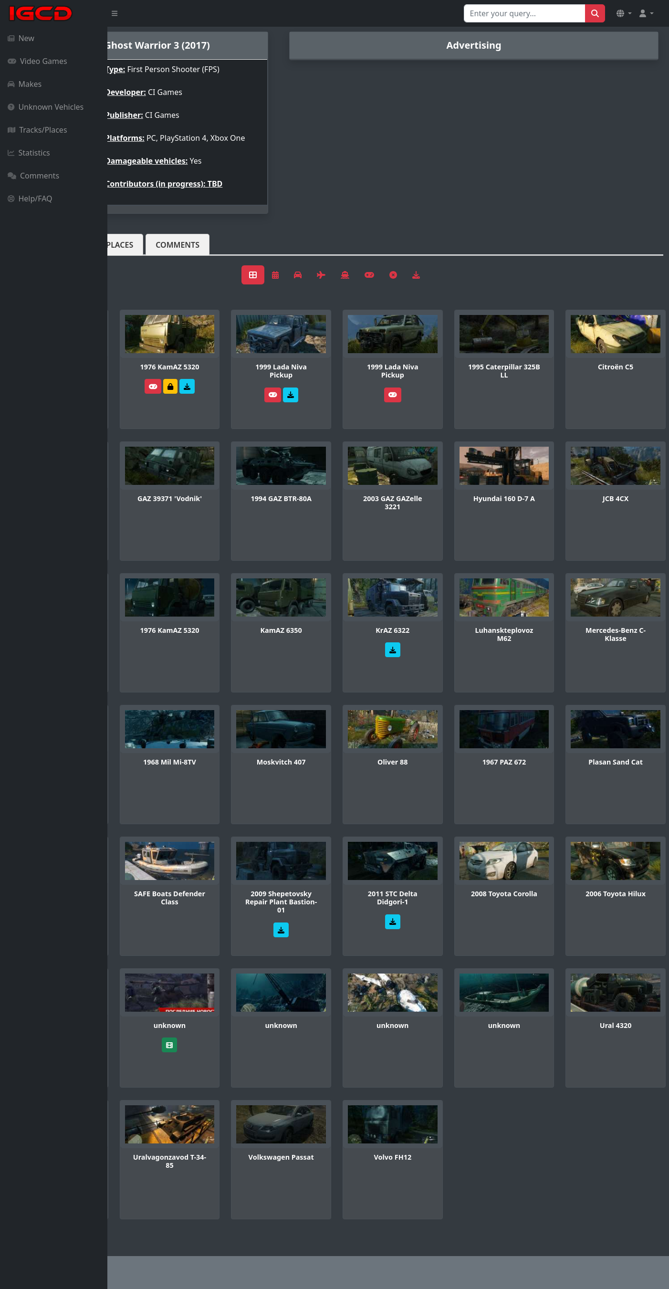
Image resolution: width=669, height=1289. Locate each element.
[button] (624, 13)
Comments (33, 175)
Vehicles (142, 252)
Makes (25, 84)
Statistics (29, 152)
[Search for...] (524, 13)
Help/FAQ (30, 198)
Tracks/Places (37, 130)
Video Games (37, 61)
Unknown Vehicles (46, 107)
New (21, 38)
